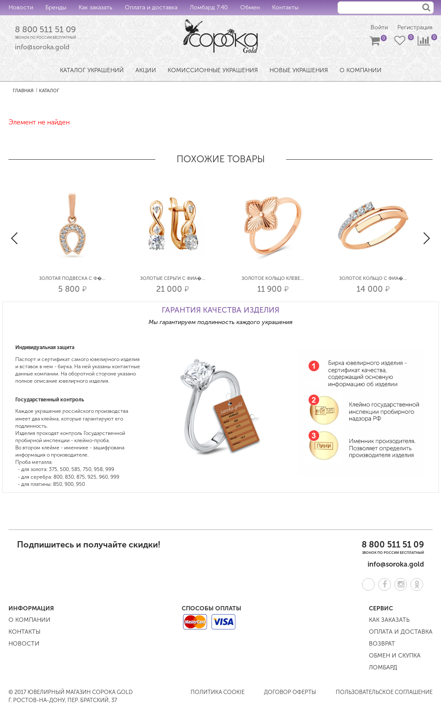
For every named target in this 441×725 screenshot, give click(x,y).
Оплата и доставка (151, 7)
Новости (20, 7)
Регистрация (415, 27)
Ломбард (383, 667)
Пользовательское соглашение (384, 692)
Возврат (382, 643)
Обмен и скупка (395, 655)
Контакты (285, 7)
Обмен (250, 7)
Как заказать (95, 7)
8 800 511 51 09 (45, 29)
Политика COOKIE (217, 692)
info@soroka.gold (42, 47)
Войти (379, 27)
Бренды (55, 7)
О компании (29, 619)
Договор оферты (290, 692)
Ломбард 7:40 (209, 7)
